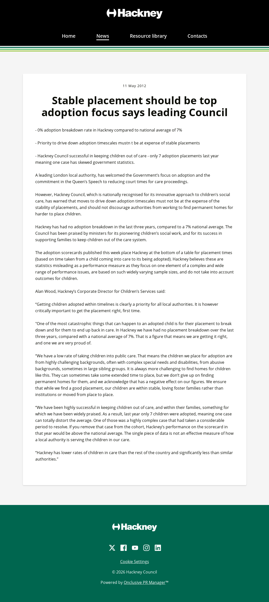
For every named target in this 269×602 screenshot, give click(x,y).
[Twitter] (112, 548)
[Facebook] (123, 548)
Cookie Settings (134, 561)
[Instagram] (146, 548)
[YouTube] (134, 548)
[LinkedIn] (157, 548)
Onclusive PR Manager (144, 582)
